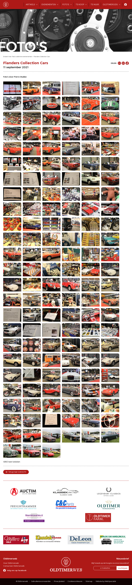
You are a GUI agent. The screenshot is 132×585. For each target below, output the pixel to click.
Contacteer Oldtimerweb (13, 566)
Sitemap (89, 581)
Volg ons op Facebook (16, 570)
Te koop (80, 4)
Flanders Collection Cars (42, 56)
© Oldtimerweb (22, 581)
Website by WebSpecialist (106, 581)
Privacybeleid (59, 581)
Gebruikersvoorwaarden (41, 581)
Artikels (30, 4)
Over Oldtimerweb (11, 563)
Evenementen (49, 4)
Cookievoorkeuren (75, 581)
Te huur (95, 4)
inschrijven (122, 568)
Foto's (65, 4)
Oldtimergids (110, 4)
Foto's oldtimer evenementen (22, 56)
